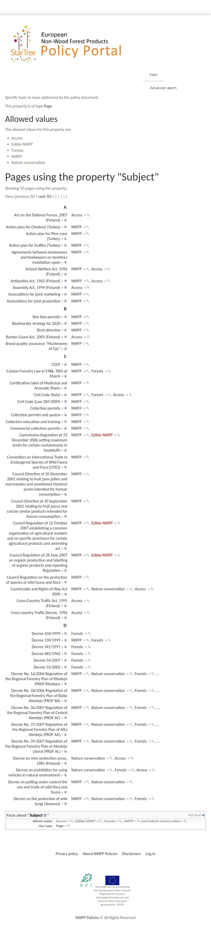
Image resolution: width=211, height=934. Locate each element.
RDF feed (195, 815)
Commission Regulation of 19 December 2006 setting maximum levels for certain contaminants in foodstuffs (39, 443)
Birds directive (48, 330)
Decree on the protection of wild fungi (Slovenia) (40, 801)
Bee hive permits (46, 316)
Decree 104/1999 (46, 633)
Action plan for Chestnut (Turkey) (33, 227)
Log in (150, 853)
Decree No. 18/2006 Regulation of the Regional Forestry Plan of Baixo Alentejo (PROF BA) (38, 695)
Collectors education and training (33, 421)
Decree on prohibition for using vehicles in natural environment (37, 772)
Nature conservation (108, 589)
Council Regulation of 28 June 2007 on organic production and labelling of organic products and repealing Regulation (38, 563)
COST (56, 364)
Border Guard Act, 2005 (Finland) (33, 336)
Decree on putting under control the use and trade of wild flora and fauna (37, 786)
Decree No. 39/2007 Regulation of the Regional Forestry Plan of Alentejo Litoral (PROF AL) (36, 746)
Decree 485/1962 (46, 653)
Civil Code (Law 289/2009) (38, 401)
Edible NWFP (102, 435)
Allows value (42, 821)
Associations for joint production (33, 301)
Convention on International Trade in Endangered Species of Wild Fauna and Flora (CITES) (37, 462)
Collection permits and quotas (35, 414)
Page (48, 106)
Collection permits (45, 408)
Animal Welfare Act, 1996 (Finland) (46, 271)
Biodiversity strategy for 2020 (36, 323)
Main (153, 74)
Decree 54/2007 (47, 660)
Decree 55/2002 (47, 667)
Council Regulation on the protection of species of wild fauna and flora (36, 580)
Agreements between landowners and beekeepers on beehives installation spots (39, 257)
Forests (97, 371)
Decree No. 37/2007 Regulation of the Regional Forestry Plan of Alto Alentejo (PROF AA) (39, 729)
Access (76, 215)
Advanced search (163, 88)
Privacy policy (67, 853)
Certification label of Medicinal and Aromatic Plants (38, 386)
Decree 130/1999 (46, 640)
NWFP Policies (87, 917)
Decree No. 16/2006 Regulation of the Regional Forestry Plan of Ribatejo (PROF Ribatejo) (36, 678)
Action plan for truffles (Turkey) (34, 245)
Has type (45, 826)
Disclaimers (131, 853)
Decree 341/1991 (46, 646)
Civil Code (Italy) (47, 394)
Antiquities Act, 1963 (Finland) (35, 280)
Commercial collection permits (35, 428)
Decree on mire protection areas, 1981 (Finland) (40, 761)
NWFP (76, 227)
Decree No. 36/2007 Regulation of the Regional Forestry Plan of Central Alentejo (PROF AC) (37, 712)
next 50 (44, 196)
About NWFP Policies (100, 853)
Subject (36, 815)
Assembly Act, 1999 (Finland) (36, 287)
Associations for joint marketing (34, 294)
